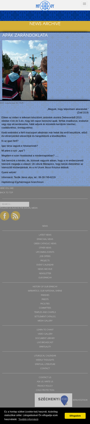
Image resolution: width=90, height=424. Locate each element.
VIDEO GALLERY (45, 334)
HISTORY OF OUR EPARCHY (45, 286)
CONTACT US (45, 377)
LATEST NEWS (45, 235)
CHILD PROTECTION (45, 390)
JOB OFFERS (45, 256)
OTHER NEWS (45, 247)
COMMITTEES (45, 308)
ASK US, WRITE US (45, 381)
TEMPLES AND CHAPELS (45, 312)
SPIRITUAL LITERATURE (45, 364)
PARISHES (45, 295)
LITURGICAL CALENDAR (45, 355)
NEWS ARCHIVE (45, 269)
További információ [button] (28, 419)
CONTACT (45, 368)
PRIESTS (45, 299)
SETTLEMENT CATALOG (45, 316)
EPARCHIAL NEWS (45, 239)
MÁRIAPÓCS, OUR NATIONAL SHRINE (45, 291)
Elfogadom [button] (75, 416)
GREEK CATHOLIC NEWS (45, 243)
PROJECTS (45, 260)
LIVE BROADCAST (45, 342)
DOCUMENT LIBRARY (45, 338)
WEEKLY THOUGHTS (45, 360)
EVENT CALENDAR (45, 265)
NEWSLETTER (45, 273)
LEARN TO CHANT (45, 329)
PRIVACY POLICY (45, 386)
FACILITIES (45, 303)
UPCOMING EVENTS (45, 252)
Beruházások (80, 400)
